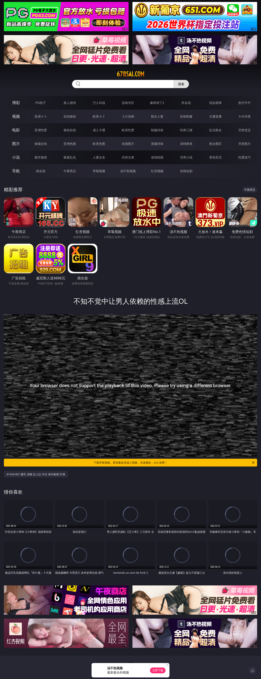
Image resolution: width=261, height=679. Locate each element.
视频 (16, 116)
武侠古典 (128, 157)
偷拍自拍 (69, 130)
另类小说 (186, 157)
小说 (16, 157)
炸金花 (186, 103)
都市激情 (40, 157)
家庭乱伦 (69, 157)
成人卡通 (99, 130)
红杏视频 (157, 171)
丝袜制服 (186, 116)
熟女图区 (215, 144)
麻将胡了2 (157, 103)
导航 (16, 171)
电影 (16, 130)
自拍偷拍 (69, 116)
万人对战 (99, 103)
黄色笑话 (215, 157)
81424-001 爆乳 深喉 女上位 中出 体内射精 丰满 (36, 474)
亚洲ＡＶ (40, 116)
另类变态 (244, 130)
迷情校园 (157, 157)
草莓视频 (99, 171)
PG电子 (40, 103)
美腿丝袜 (157, 144)
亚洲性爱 (40, 130)
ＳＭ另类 (244, 116)
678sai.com (130, 74)
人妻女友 (99, 157)
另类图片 (244, 144)
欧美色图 (99, 144)
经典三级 (186, 130)
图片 (16, 143)
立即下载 (157, 670)
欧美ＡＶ (99, 116)
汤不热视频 (128, 171)
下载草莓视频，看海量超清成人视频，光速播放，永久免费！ (174, 462)
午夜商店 (69, 171)
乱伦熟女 (215, 130)
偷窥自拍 (40, 144)
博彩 (16, 102)
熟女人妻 (157, 116)
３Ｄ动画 (128, 116)
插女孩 (40, 171)
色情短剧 (186, 171)
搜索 (181, 84)
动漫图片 (128, 144)
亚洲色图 (69, 144)
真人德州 (69, 103)
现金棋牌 (215, 103)
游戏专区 (128, 103)
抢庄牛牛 (244, 103)
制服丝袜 (157, 130)
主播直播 (215, 116)
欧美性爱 (128, 130)
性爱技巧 (244, 157)
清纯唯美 (186, 144)
